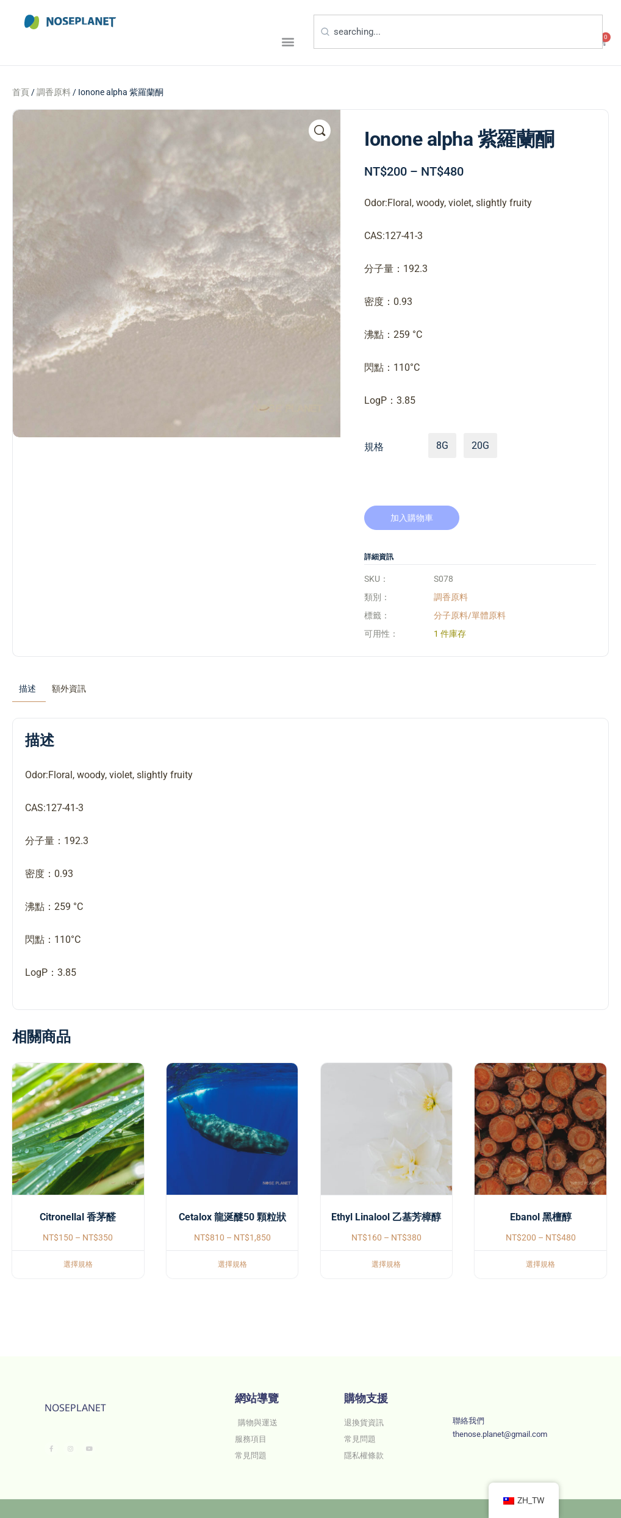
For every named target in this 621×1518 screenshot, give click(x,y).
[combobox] (458, 32)
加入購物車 (411, 518)
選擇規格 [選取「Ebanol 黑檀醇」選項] (540, 1264)
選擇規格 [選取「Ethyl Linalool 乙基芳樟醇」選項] (386, 1264)
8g (442, 445)
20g (480, 445)
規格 (374, 447)
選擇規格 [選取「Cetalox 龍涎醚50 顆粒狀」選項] (232, 1264)
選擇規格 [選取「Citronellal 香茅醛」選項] (78, 1264)
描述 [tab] (27, 688)
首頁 (20, 92)
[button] (288, 41)
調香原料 (54, 92)
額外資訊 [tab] (69, 688)
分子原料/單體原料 (470, 615)
